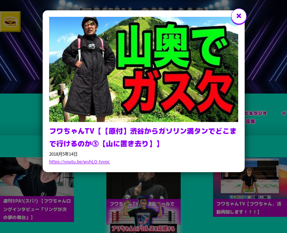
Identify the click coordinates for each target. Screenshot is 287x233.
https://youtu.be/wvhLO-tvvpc (79, 162)
